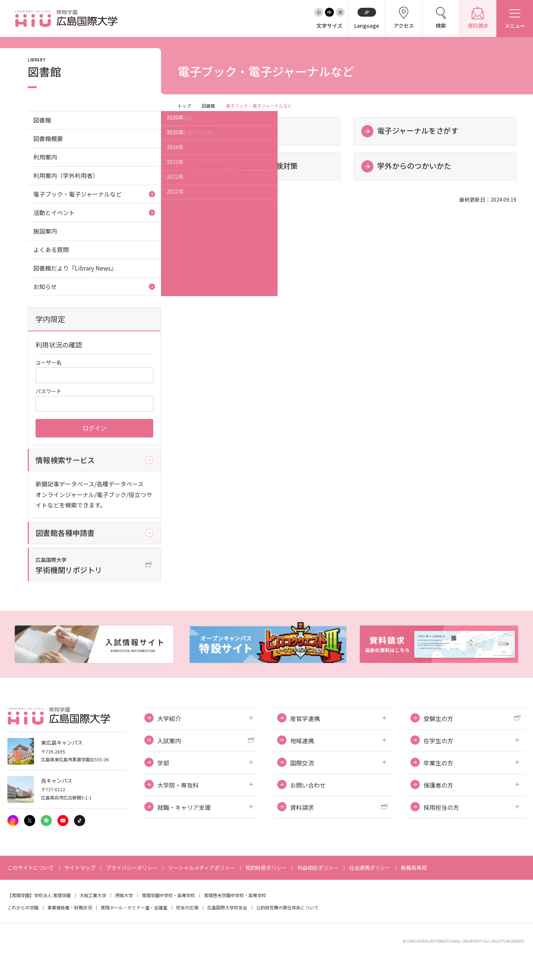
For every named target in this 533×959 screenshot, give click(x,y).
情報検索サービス (65, 460)
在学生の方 (438, 740)
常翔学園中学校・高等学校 (168, 895)
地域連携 (302, 740)
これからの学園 (22, 907)
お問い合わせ (308, 785)
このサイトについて (30, 867)
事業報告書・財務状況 (69, 907)
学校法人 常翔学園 (52, 895)
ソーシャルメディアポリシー (201, 867)
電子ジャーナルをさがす (417, 130)
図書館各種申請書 (65, 532)
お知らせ (45, 286)
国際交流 (302, 762)
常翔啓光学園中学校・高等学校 (235, 895)
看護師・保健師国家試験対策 (249, 165)
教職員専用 (414, 867)
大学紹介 (169, 718)
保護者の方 (438, 785)
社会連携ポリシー (369, 867)
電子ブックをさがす (234, 130)
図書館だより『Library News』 (75, 268)
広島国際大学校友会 (227, 907)
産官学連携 (305, 718)
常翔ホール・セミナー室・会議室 (134, 907)
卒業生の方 (438, 762)
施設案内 (45, 231)
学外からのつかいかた (414, 165)
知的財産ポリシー (266, 867)
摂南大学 (124, 895)
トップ (184, 106)
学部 (163, 762)
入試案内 (169, 740)
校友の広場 (187, 907)
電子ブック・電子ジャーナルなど (77, 194)
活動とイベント (54, 212)
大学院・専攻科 (178, 785)
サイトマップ (79, 867)
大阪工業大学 (93, 895)
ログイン (94, 427)
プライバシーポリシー (132, 867)
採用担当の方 (441, 807)
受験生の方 (438, 718)
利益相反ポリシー (318, 867)
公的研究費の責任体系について (287, 907)
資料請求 (302, 807)
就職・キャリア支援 (184, 807)
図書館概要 (48, 138)
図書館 (208, 106)
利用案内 (45, 156)
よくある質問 (51, 249)
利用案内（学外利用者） (65, 175)
